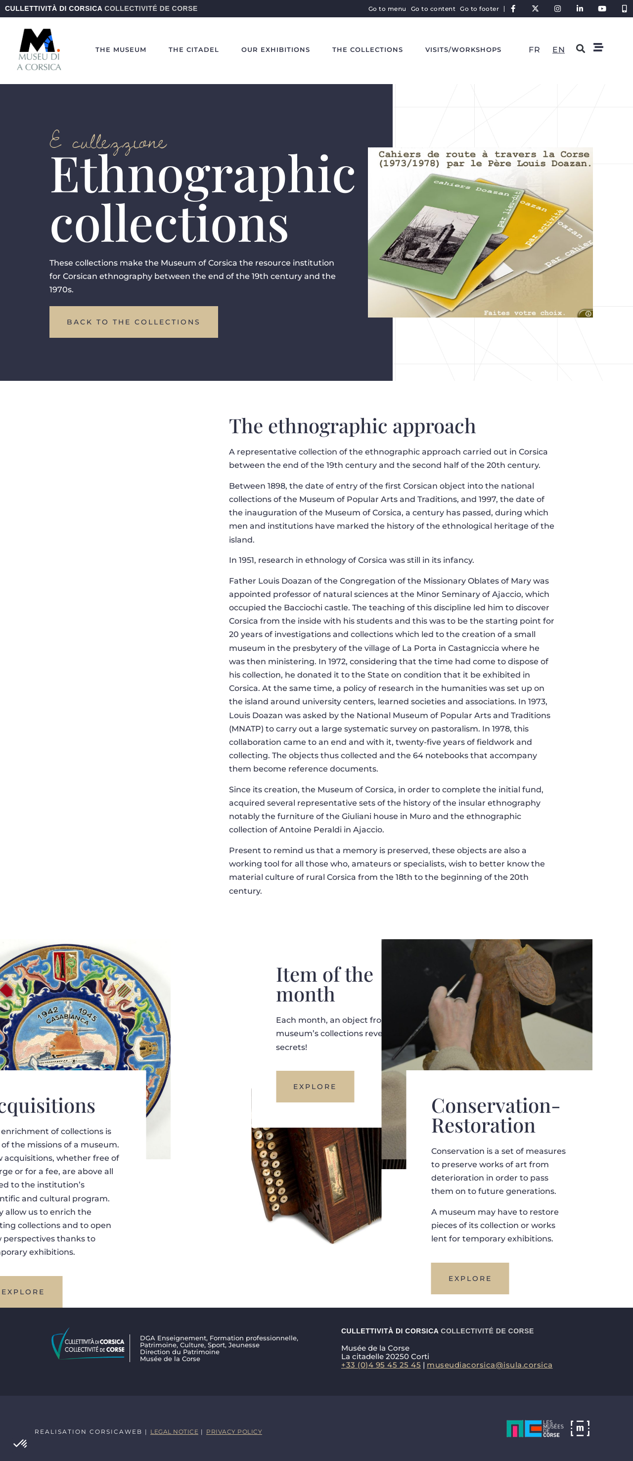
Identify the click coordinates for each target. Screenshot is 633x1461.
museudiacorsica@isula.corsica (490, 1365)
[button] (21, 1444)
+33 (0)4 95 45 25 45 (381, 1365)
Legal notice (174, 1431)
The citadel (194, 49)
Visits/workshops (463, 49)
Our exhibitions (275, 49)
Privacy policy (234, 1431)
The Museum (120, 49)
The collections (367, 49)
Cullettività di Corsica (101, 8)
